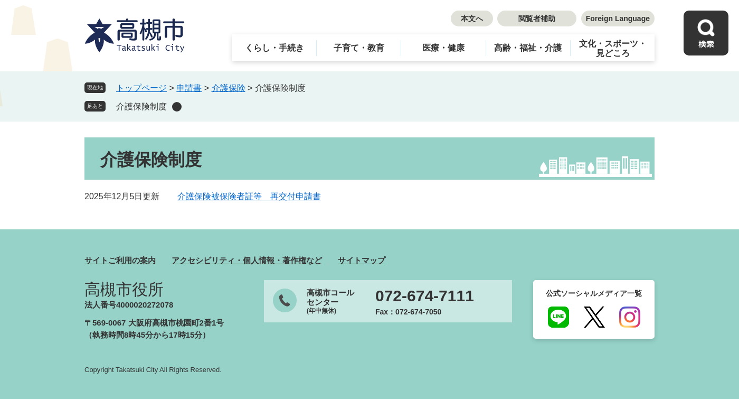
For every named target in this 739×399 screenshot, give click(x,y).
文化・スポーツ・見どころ (613, 48)
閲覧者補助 (536, 18)
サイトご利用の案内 (120, 260)
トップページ (141, 87)
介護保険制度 (141, 106)
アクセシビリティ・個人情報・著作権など (247, 260)
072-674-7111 (424, 296)
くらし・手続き (274, 47)
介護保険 (228, 87)
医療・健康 (443, 47)
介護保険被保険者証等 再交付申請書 (249, 196)
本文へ (472, 18)
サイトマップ (361, 260)
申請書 (189, 87)
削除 (177, 107)
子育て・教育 (359, 47)
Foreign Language (618, 18)
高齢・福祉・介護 (528, 47)
